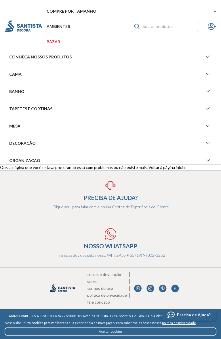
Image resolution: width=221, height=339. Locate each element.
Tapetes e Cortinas (110, 108)
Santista (23, 26)
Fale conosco (98, 302)
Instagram (150, 288)
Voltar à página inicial (167, 167)
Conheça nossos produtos (110, 57)
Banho (110, 91)
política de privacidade (179, 323)
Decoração (110, 143)
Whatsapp (138, 288)
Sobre (92, 281)
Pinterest (163, 288)
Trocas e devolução (104, 274)
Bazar (131, 42)
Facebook (175, 288)
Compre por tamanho (131, 11)
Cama (110, 74)
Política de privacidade (107, 295)
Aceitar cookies (111, 331)
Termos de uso (100, 288)
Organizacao (110, 160)
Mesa (110, 126)
